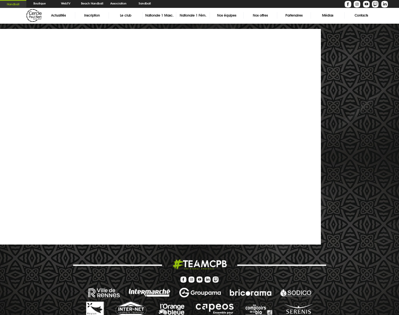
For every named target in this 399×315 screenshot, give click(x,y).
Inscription (92, 15)
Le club (125, 15)
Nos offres (260, 15)
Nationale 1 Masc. (159, 15)
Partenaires (293, 15)
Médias (327, 15)
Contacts (361, 15)
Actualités (58, 15)
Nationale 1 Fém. (193, 15)
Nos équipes (226, 15)
